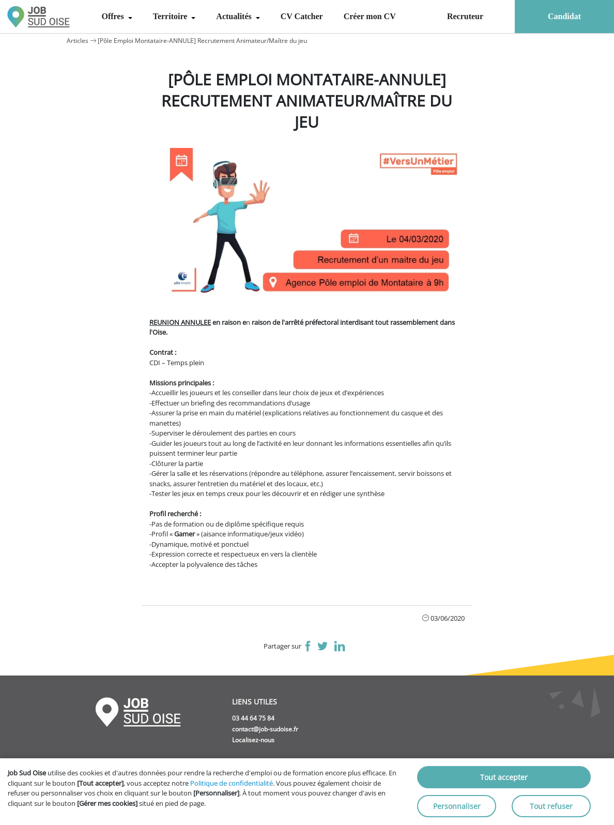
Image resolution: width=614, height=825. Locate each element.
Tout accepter (504, 777)
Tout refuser (551, 806)
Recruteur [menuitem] (465, 16)
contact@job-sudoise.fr (265, 729)
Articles (77, 40)
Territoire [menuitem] (171, 16)
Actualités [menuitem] (234, 16)
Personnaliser (457, 806)
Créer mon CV (370, 16)
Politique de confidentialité (231, 783)
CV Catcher (302, 16)
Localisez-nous (253, 740)
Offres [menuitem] (113, 16)
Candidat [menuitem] (564, 16)
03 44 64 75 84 (253, 718)
